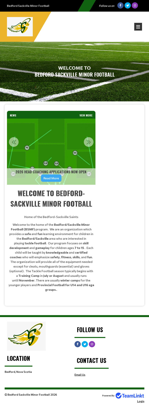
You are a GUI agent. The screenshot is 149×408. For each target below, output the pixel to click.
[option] (51, 152)
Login (140, 401)
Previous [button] (14, 142)
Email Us (79, 374)
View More (86, 115)
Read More (51, 178)
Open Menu (138, 27)
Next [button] (89, 142)
